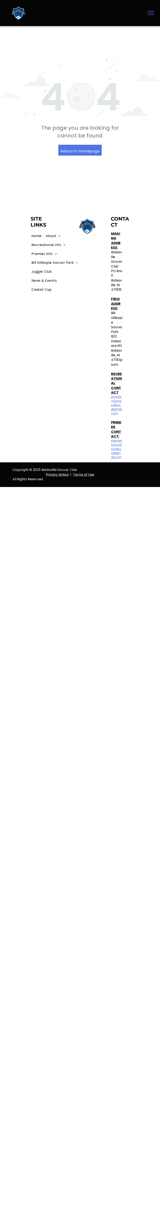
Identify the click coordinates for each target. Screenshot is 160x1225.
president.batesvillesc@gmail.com (116, 405)
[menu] (150, 13)
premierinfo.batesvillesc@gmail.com (116, 449)
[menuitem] (36, 236)
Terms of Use (83, 474)
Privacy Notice (57, 474)
